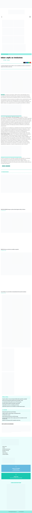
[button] (2, 16)
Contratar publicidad (5, 454)
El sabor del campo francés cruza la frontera (9, 411)
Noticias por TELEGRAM (16, 468)
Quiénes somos (4, 446)
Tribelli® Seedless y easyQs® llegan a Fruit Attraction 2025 (11, 413)
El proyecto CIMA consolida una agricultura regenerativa (11, 403)
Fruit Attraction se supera (6, 414)
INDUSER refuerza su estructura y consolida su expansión (10, 249)
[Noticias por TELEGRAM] (16, 467)
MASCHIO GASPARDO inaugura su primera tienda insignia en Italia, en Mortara (13, 209)
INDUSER (3, 94)
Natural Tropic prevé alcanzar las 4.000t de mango (10, 416)
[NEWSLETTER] (16, 475)
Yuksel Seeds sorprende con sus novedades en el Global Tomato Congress (13, 406)
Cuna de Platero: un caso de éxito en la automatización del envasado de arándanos (13, 291)
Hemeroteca (4, 451)
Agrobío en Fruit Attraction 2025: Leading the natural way (11, 420)
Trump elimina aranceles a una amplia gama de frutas (10, 404)
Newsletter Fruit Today (5, 450)
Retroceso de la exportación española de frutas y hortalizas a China (12, 400)
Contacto (3, 447)
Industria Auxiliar (4, 54)
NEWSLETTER (16, 476)
